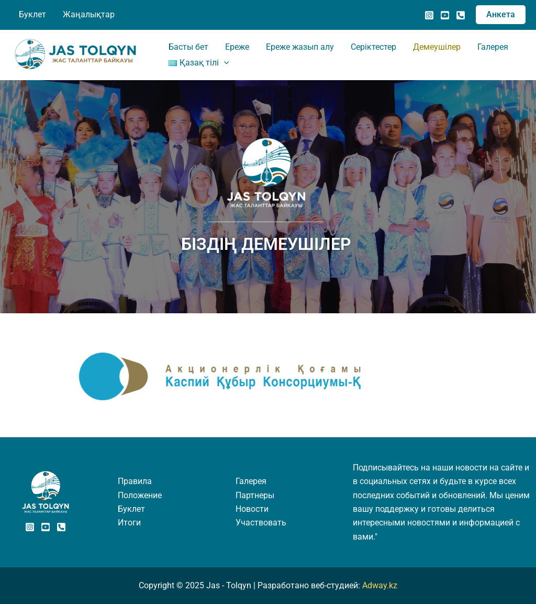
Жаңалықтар (89, 14)
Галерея (492, 47)
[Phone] (61, 527)
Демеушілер (437, 47)
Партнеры (255, 495)
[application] (224, 63)
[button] (501, 14)
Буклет (32, 14)
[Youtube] (45, 527)
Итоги (129, 523)
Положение (140, 495)
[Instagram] (429, 15)
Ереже (237, 47)
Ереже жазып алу (300, 47)
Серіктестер (373, 47)
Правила (135, 481)
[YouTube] (445, 15)
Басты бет (188, 47)
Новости (252, 509)
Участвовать (261, 523)
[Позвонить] (460, 15)
